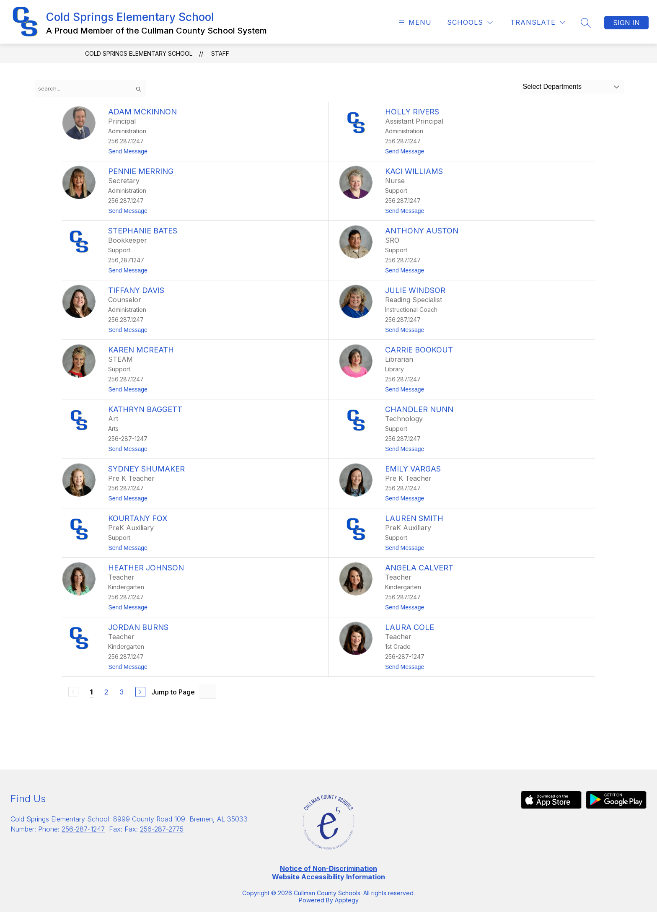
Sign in (626, 22)
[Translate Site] (537, 22)
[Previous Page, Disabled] (73, 692)
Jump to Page (173, 692)
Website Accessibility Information (328, 877)
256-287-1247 (83, 829)
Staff (220, 53)
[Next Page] (140, 692)
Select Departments (552, 86)
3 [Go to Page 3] (122, 692)
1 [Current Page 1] (91, 692)
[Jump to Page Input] (207, 691)
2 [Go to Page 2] (106, 692)
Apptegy (347, 900)
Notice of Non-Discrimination (328, 868)
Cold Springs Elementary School (138, 53)
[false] (90, 88)
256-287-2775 (162, 829)
